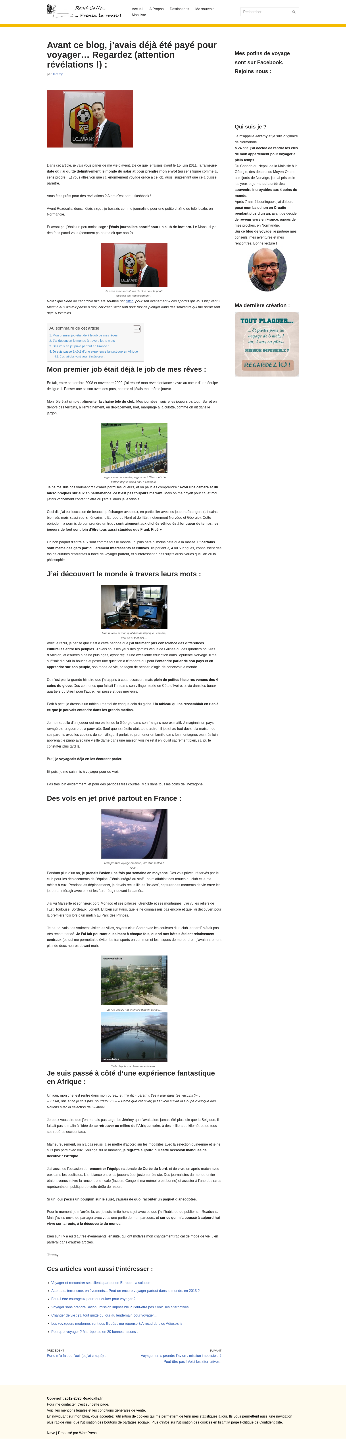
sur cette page (97, 1411)
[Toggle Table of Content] (135, 330)
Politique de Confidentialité (261, 1429)
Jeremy (57, 74)
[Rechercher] (264, 12)
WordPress (88, 1439)
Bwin (130, 302)
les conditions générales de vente (118, 1417)
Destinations (180, 9)
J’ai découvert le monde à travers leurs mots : (85, 341)
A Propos (157, 9)
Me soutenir (205, 9)
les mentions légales (71, 1417)
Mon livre (139, 15)
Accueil (137, 9)
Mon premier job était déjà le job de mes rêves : (86, 336)
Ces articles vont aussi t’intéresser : (82, 357)
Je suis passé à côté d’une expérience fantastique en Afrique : (96, 352)
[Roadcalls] (85, 12)
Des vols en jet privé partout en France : (81, 347)
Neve (51, 1439)
